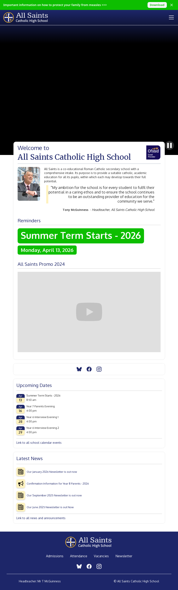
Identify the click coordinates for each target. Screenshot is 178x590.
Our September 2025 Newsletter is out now (54, 495)
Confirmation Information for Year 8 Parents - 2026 (58, 483)
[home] (29, 17)
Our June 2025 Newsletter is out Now (50, 507)
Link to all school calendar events (39, 442)
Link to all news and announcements (40, 518)
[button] (170, 17)
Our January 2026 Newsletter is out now (52, 471)
